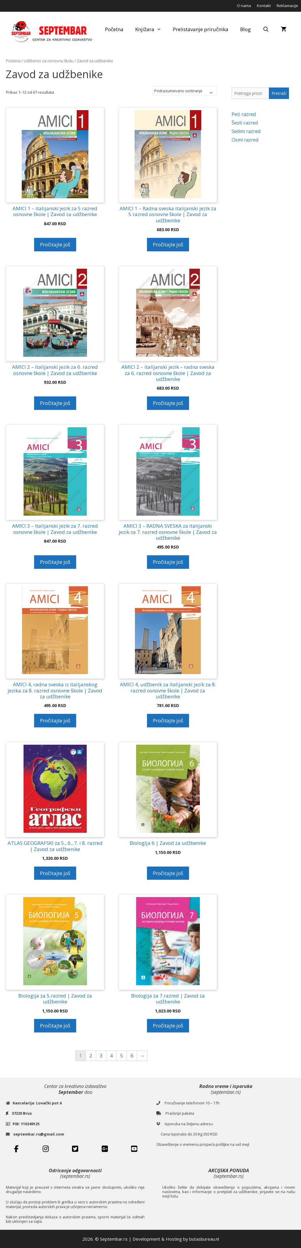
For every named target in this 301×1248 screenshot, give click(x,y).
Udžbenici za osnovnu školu (48, 60)
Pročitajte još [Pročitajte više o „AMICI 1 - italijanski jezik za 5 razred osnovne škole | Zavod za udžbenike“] (55, 244)
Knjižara (151, 29)
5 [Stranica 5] (121, 1055)
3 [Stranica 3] (101, 1055)
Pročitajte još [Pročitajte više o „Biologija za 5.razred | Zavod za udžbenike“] (55, 1025)
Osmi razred (245, 140)
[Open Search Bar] (266, 29)
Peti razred (244, 114)
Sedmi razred (246, 131)
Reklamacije (287, 5)
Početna (114, 29)
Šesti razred (245, 123)
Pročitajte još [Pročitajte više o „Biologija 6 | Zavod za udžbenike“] (168, 873)
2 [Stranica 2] (90, 1055)
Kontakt (264, 5)
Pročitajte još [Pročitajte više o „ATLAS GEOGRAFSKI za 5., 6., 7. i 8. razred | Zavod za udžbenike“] (55, 873)
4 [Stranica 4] (111, 1055)
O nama (244, 5)
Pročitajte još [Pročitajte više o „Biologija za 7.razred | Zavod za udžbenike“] (168, 1025)
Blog (245, 29)
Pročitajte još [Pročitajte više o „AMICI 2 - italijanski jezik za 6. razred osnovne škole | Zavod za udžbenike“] (55, 403)
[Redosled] (185, 91)
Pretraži (279, 93)
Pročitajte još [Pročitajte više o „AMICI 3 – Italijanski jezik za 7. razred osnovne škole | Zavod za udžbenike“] (55, 562)
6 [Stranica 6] (132, 1055)
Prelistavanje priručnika (200, 29)
